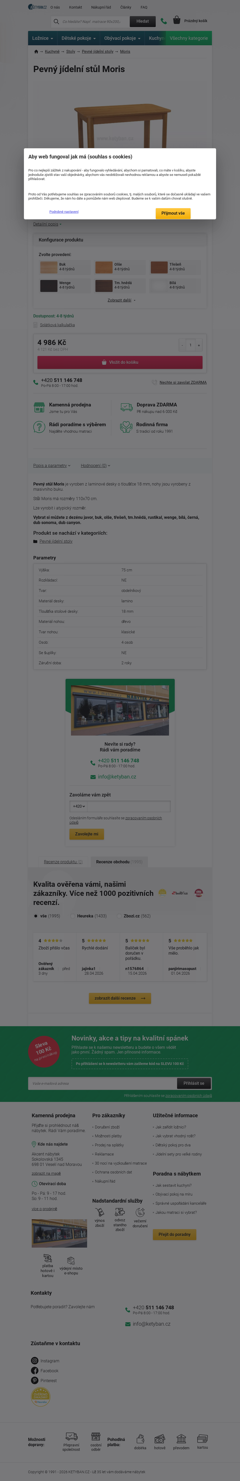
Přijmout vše (173, 213)
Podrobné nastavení (64, 212)
